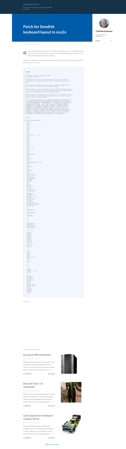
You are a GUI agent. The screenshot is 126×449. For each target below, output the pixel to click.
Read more (51, 374)
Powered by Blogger (52, 444)
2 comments (27, 406)
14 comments (27, 374)
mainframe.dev (31, 4)
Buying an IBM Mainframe (37, 354)
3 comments (27, 438)
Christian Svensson (104, 31)
